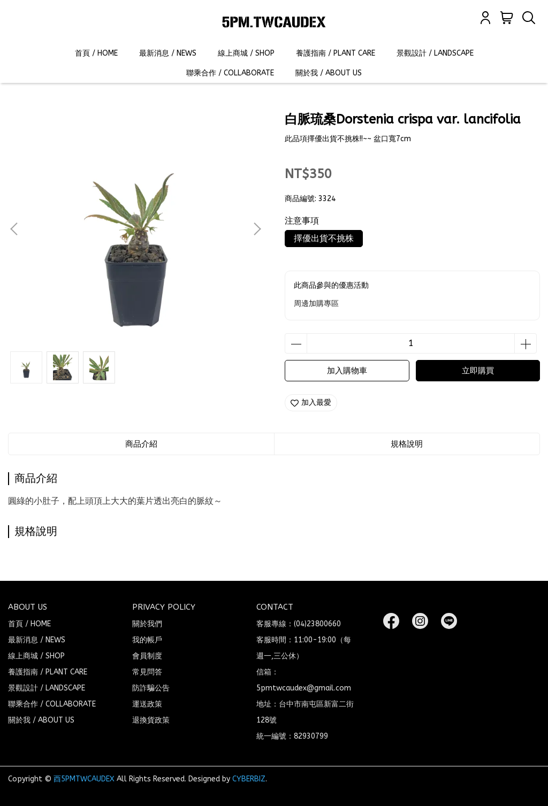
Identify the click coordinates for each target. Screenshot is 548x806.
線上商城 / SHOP (246, 53)
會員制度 (147, 656)
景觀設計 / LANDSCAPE (435, 53)
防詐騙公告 (151, 688)
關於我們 (147, 623)
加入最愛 (311, 402)
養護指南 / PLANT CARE (335, 53)
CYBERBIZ (248, 779)
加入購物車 (347, 370)
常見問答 (147, 672)
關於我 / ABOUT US (328, 73)
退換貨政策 (151, 720)
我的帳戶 (147, 639)
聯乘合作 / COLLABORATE (230, 73)
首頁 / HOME (96, 53)
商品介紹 (141, 444)
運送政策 (147, 704)
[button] (256, 228)
